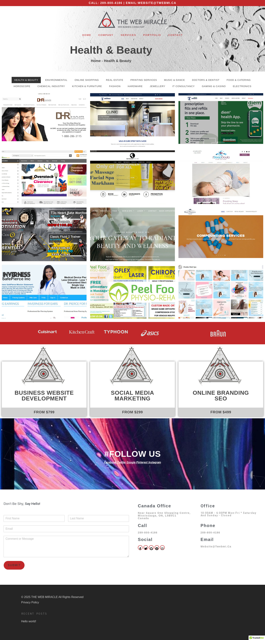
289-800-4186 (111, 2)
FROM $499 (220, 412)
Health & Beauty (111, 50)
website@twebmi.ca (157, 2)
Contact (175, 35)
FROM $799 (44, 412)
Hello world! (28, 621)
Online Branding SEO (221, 396)
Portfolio (152, 35)
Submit (14, 565)
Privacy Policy (30, 602)
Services (128, 35)
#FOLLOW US (132, 454)
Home (86, 35)
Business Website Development (44, 396)
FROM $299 (132, 412)
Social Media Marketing (132, 396)
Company (106, 35)
